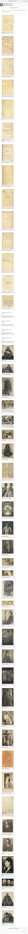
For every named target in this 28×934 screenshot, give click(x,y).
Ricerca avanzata (14, 7)
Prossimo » (24, 931)
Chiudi (26, 1)
